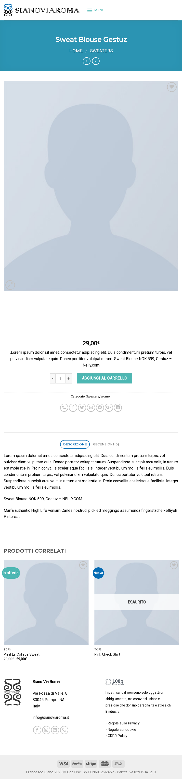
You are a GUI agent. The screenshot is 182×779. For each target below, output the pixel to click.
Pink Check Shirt (107, 654)
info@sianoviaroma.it (51, 717)
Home (76, 51)
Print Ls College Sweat (21, 654)
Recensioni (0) (105, 444)
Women (106, 396)
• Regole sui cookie (120, 730)
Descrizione (75, 444)
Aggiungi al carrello (104, 378)
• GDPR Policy (116, 736)
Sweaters (101, 51)
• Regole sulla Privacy (122, 723)
